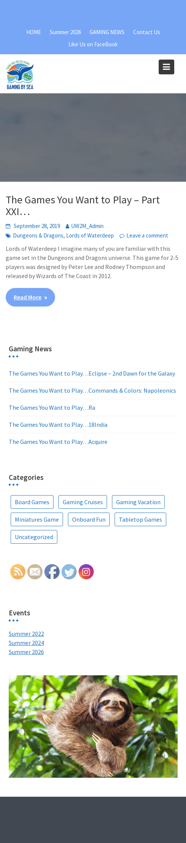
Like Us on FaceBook (93, 44)
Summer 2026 (65, 32)
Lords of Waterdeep (90, 235)
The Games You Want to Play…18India (58, 424)
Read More (27, 297)
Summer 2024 (26, 642)
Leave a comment (147, 235)
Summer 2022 (26, 633)
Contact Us (146, 32)
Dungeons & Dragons (38, 235)
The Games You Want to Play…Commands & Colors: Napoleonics (92, 390)
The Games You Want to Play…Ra (52, 407)
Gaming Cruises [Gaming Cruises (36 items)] (83, 502)
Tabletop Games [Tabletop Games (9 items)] (140, 519)
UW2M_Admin (87, 226)
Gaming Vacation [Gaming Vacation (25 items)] (138, 502)
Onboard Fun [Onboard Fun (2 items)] (89, 519)
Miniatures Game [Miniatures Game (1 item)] (37, 519)
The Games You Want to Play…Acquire (58, 441)
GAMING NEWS (107, 32)
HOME (33, 32)
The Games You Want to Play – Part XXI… (83, 205)
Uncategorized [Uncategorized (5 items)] (34, 537)
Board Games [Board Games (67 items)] (32, 502)
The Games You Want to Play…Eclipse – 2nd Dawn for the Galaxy (92, 373)
